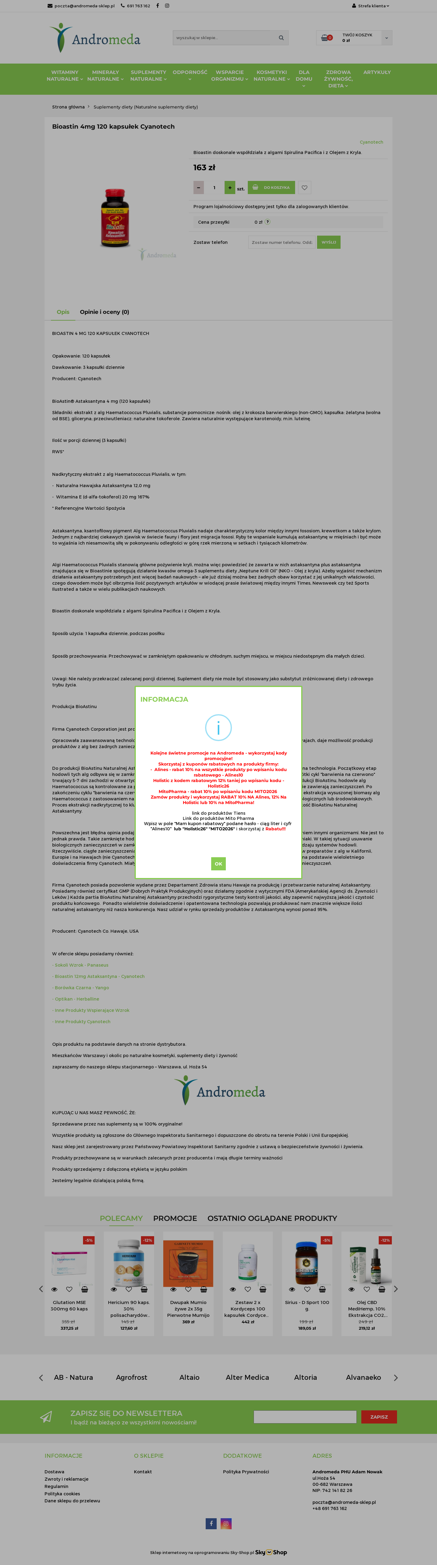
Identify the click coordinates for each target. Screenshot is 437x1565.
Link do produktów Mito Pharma (218, 818)
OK (218, 864)
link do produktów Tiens (218, 813)
